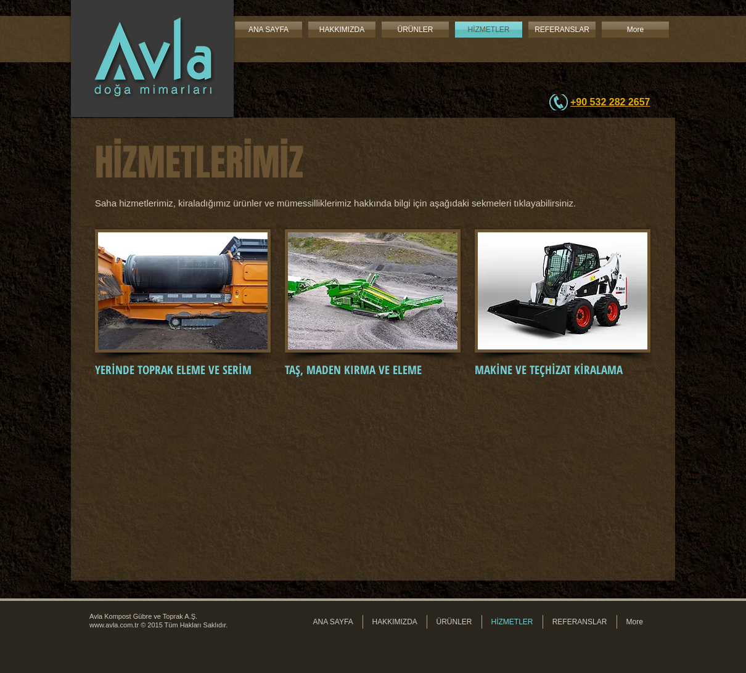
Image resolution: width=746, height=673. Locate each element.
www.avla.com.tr (114, 625)
